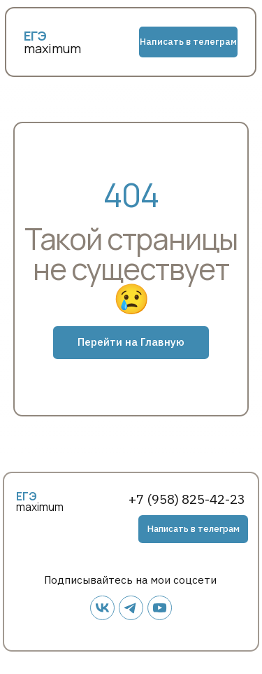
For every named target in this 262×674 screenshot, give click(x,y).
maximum (52, 48)
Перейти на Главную (131, 342)
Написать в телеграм (188, 42)
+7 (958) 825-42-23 (187, 499)
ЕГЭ (26, 496)
